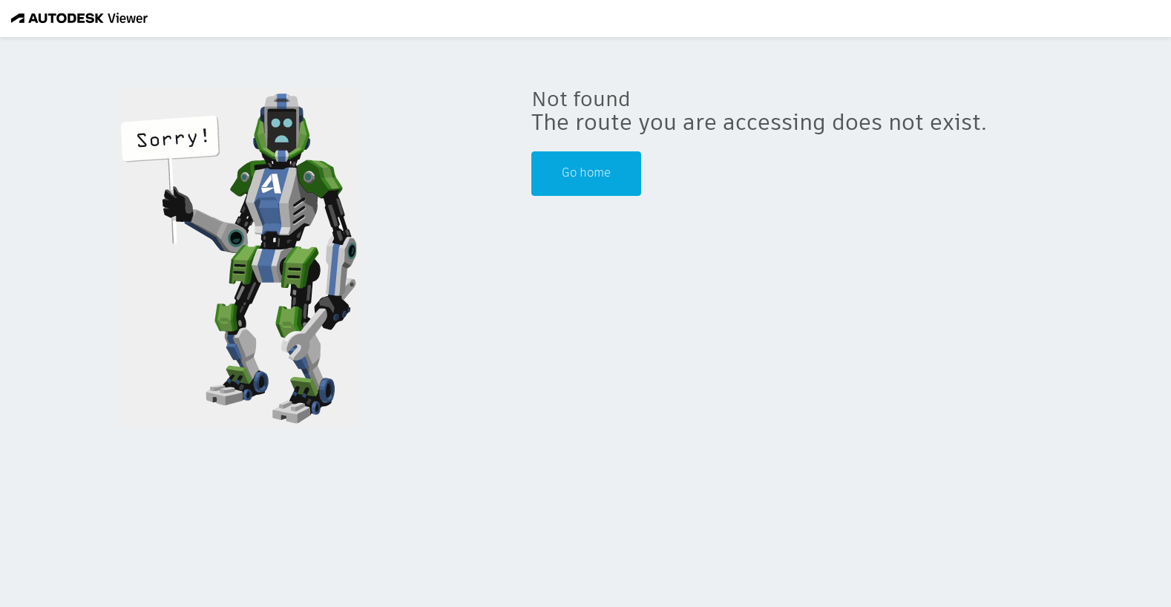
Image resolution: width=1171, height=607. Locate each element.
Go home (586, 174)
